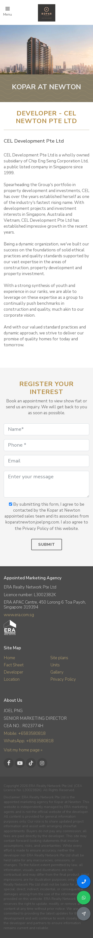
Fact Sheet (14, 665)
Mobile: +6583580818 (25, 733)
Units (55, 665)
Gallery (56, 672)
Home (9, 658)
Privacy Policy (63, 679)
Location (12, 679)
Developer (13, 672)
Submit (46, 544)
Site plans (59, 658)
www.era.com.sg (19, 615)
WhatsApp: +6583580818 (29, 741)
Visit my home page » (23, 750)
